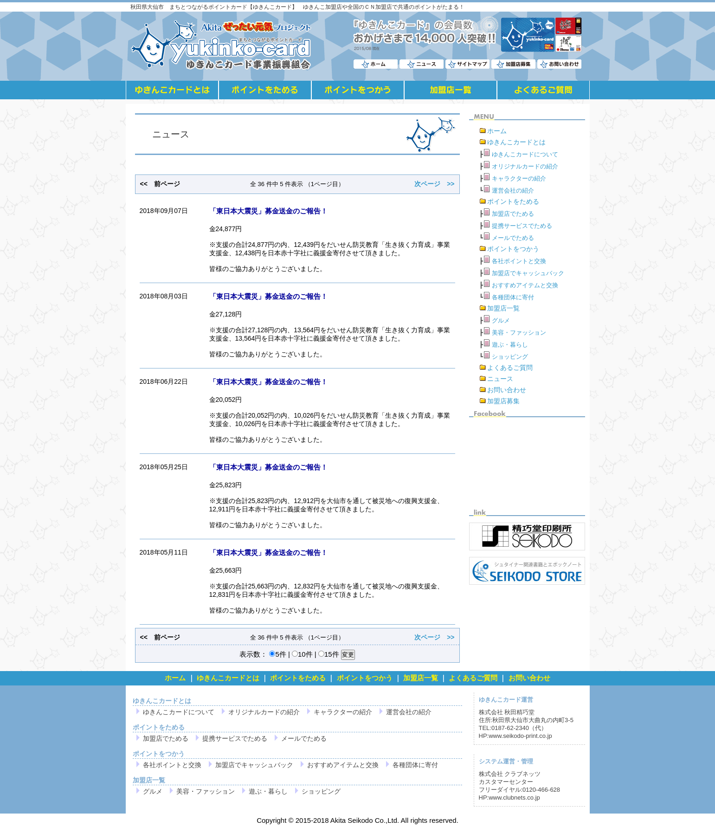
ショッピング (510, 356)
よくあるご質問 (510, 367)
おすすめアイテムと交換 (525, 285)
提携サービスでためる (522, 225)
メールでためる (513, 237)
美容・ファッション (519, 332)
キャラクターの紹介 (519, 178)
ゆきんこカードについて (525, 154)
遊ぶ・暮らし (510, 344)
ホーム (497, 131)
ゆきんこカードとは (516, 142)
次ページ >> (434, 183)
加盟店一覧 (503, 308)
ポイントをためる (513, 201)
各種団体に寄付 (513, 297)
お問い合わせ (506, 390)
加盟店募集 (503, 401)
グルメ (501, 320)
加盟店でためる (513, 213)
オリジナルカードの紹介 (525, 166)
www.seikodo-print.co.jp (520, 735)
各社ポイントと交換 (519, 261)
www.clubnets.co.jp (514, 797)
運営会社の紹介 (513, 190)
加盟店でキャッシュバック (528, 273)
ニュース (500, 378)
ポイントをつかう (513, 248)
